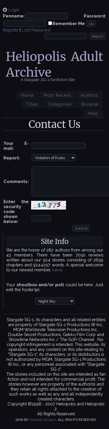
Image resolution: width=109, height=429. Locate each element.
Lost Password (36, 29)
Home (27, 95)
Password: (95, 15)
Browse (90, 104)
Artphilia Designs (42, 420)
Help (93, 113)
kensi (57, 269)
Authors (89, 95)
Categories (60, 104)
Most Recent (57, 95)
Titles (32, 104)
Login (13, 9)
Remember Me (69, 23)
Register (11, 29)
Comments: (16, 181)
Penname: (14, 15)
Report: (11, 157)
